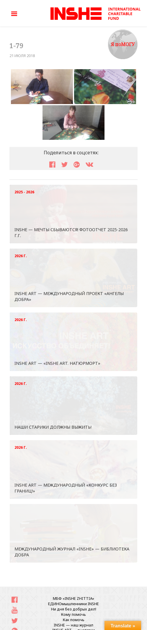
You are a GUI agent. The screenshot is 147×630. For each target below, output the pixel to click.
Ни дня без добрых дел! (73, 609)
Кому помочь (73, 614)
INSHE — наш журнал (73, 625)
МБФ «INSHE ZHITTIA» (73, 598)
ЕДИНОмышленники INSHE (73, 603)
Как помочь (73, 619)
